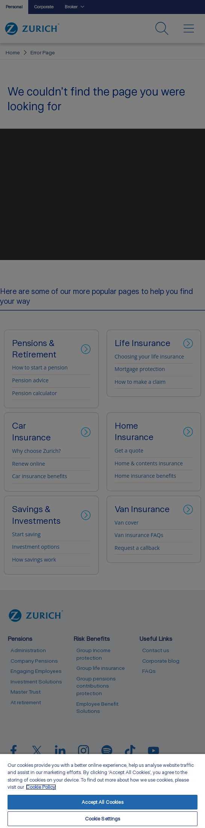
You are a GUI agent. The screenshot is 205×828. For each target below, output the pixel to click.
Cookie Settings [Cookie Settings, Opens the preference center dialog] (102, 819)
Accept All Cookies (102, 802)
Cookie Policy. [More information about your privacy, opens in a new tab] (41, 787)
